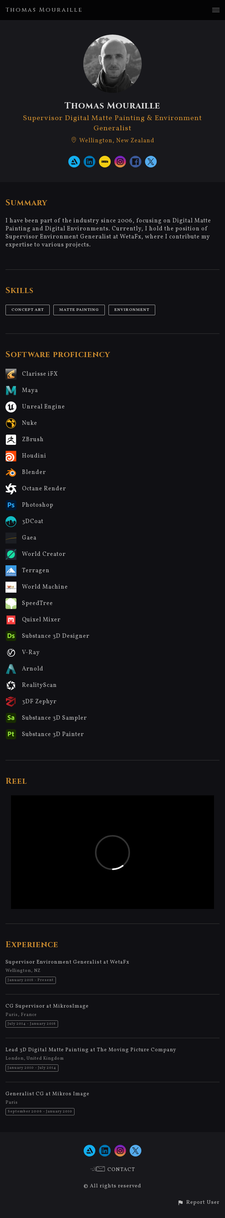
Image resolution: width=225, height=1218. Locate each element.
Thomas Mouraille (44, 10)
